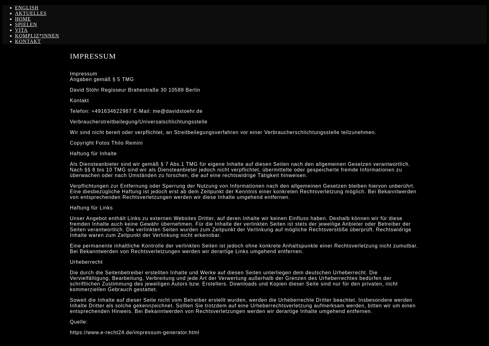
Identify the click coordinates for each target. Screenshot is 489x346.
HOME (23, 19)
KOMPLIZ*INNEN (37, 35)
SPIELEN (26, 24)
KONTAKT (28, 41)
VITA (21, 30)
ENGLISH (26, 7)
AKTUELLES (30, 13)
